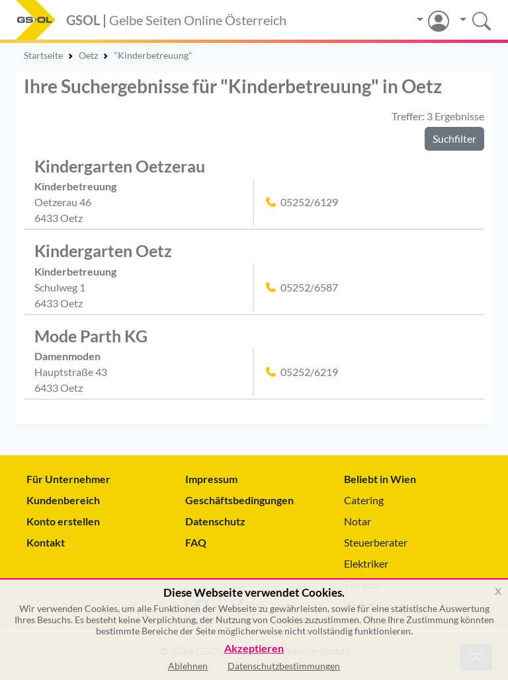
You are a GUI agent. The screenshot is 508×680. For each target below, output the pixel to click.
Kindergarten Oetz (103, 250)
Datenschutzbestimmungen (284, 665)
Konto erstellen (63, 521)
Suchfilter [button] (454, 138)
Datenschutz (215, 521)
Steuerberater (375, 542)
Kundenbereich (63, 500)
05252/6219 (309, 371)
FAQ (195, 542)
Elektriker (366, 563)
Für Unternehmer (68, 478)
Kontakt (45, 542)
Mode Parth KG (91, 336)
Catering (364, 500)
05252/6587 (309, 287)
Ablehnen (188, 665)
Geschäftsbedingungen (239, 500)
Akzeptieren (254, 648)
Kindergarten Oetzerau (119, 166)
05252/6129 (309, 202)
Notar (357, 521)
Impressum (211, 478)
